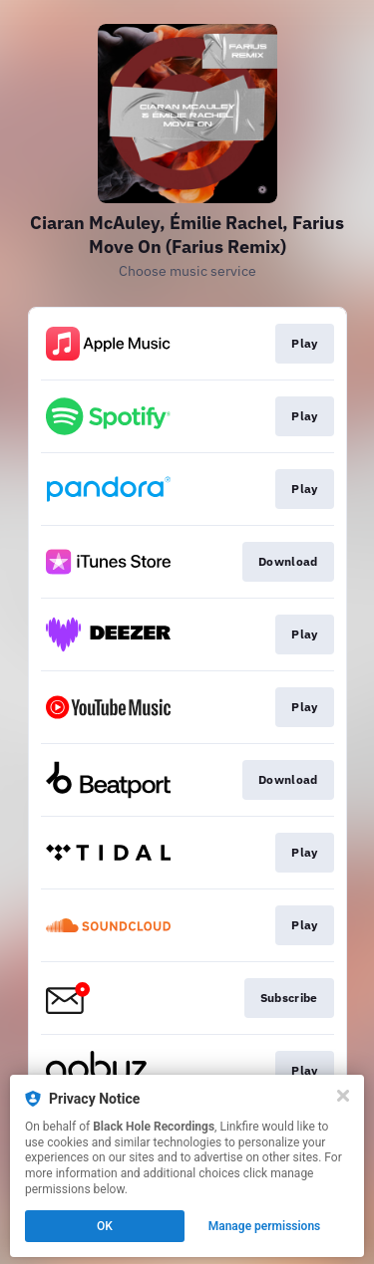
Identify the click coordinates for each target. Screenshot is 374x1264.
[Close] (343, 1096)
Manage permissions (264, 1226)
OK (105, 1226)
